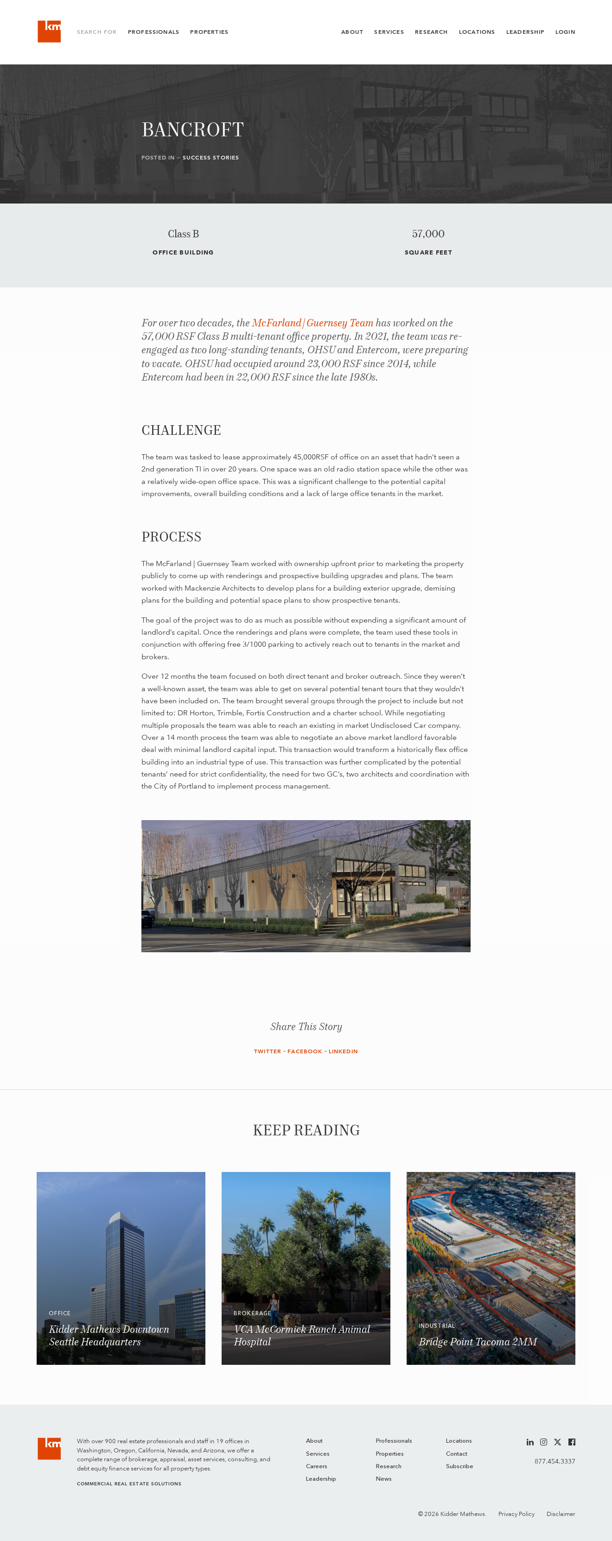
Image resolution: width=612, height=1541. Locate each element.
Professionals (153, 32)
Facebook (304, 1051)
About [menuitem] (314, 1441)
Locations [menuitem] (459, 1441)
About (352, 32)
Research (431, 32)
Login (565, 32)
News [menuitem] (384, 1479)
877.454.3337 (555, 1461)
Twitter (267, 1051)
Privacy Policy (516, 1513)
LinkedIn (343, 1051)
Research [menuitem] (389, 1467)
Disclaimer (561, 1513)
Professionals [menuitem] (394, 1441)
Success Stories (211, 157)
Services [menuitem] (318, 1454)
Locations (477, 32)
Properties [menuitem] (390, 1454)
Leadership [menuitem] (321, 1479)
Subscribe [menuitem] (459, 1467)
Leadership (525, 32)
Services (389, 32)
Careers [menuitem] (316, 1467)
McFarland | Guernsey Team (313, 323)
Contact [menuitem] (456, 1454)
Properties (209, 32)
